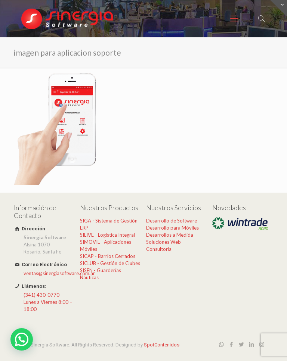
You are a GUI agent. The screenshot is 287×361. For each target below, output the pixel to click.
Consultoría (159, 249)
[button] (21, 339)
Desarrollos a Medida (169, 235)
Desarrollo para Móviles (172, 228)
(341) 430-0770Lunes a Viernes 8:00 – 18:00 (48, 302)
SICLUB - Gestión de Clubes (110, 263)
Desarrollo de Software (171, 221)
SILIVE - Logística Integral (107, 235)
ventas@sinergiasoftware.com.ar (59, 273)
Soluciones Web (163, 242)
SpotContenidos (161, 345)
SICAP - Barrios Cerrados (107, 256)
